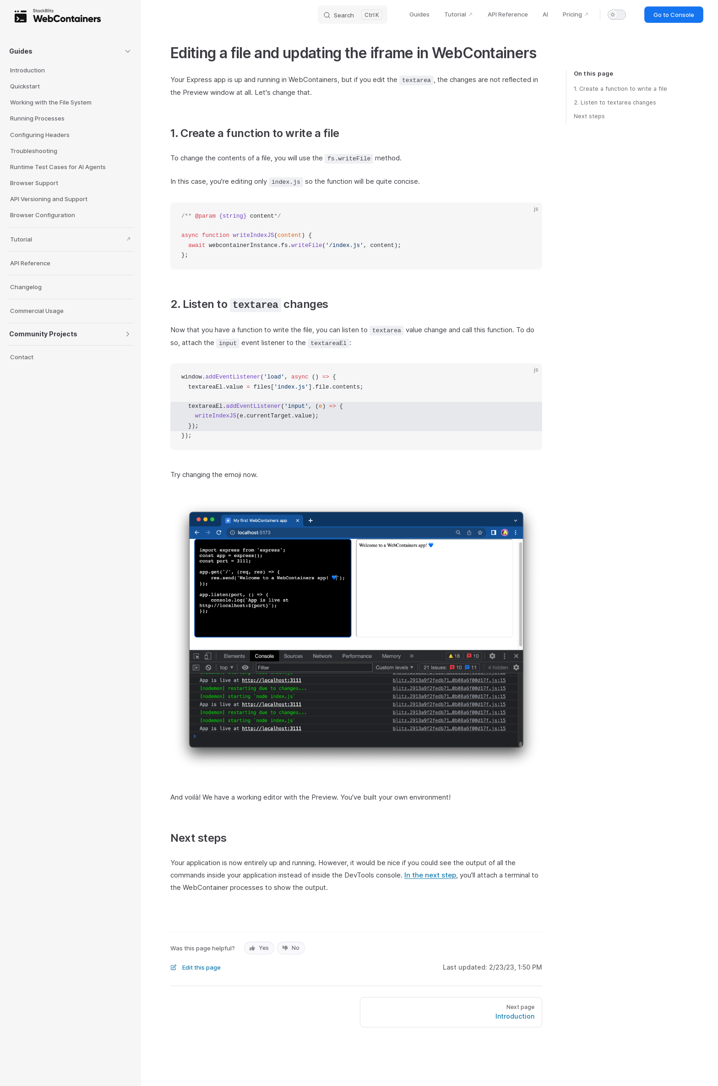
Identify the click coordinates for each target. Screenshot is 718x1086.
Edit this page (196, 967)
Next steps (589, 116)
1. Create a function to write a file (620, 88)
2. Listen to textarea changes (615, 102)
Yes (259, 947)
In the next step (430, 875)
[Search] (352, 14)
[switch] (617, 15)
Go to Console (673, 14)
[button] (70, 51)
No (291, 947)
